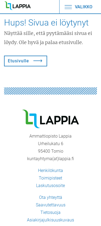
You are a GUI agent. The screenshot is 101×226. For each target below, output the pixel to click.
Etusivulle (18, 60)
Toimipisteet (50, 178)
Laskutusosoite (50, 185)
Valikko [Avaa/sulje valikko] (78, 6)
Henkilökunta (50, 170)
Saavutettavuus (50, 204)
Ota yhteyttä (50, 197)
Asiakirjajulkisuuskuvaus (50, 220)
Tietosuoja (50, 212)
